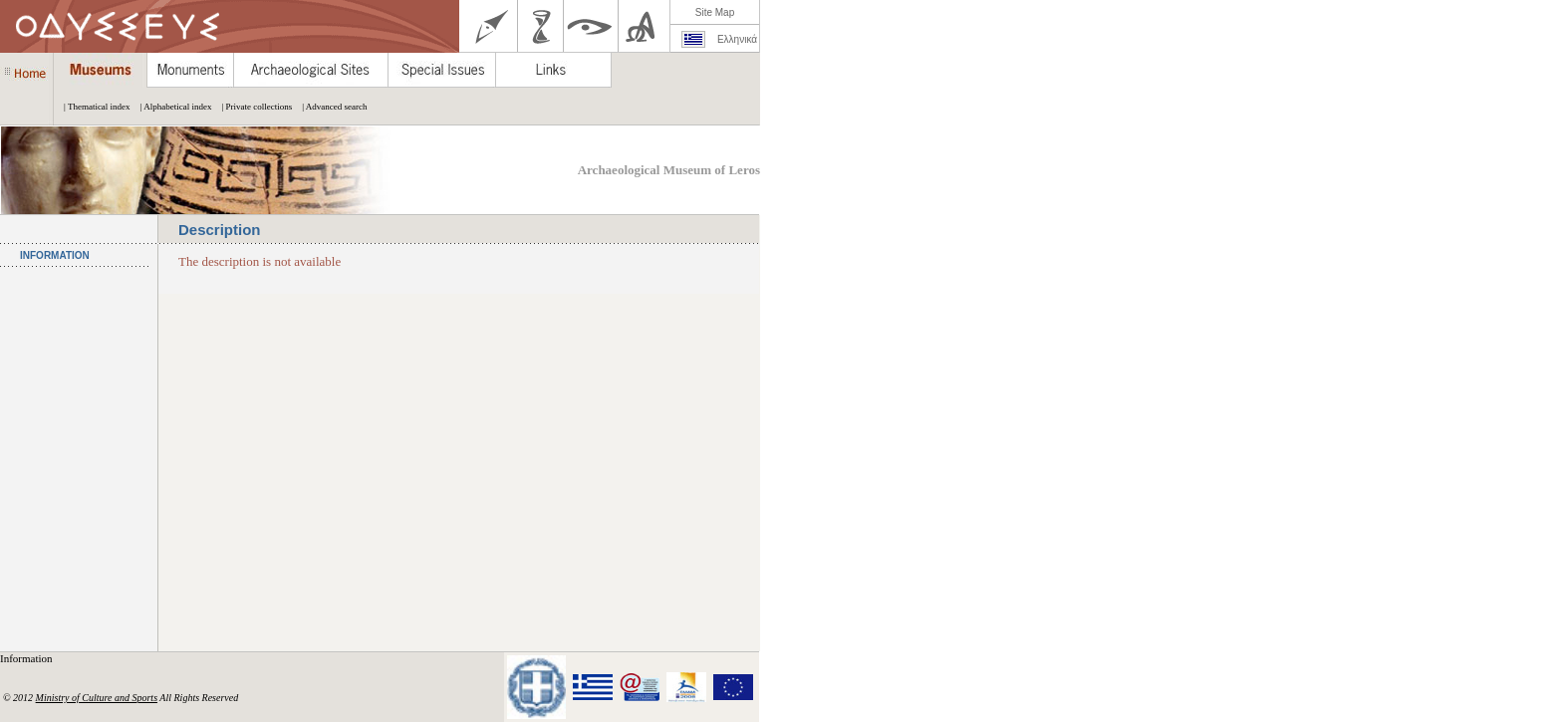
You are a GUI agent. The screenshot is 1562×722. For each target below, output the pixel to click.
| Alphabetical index (171, 107)
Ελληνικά (737, 39)
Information (27, 658)
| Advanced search (329, 107)
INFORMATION (55, 255)
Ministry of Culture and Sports (96, 697)
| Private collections (251, 107)
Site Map (714, 12)
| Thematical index (92, 107)
